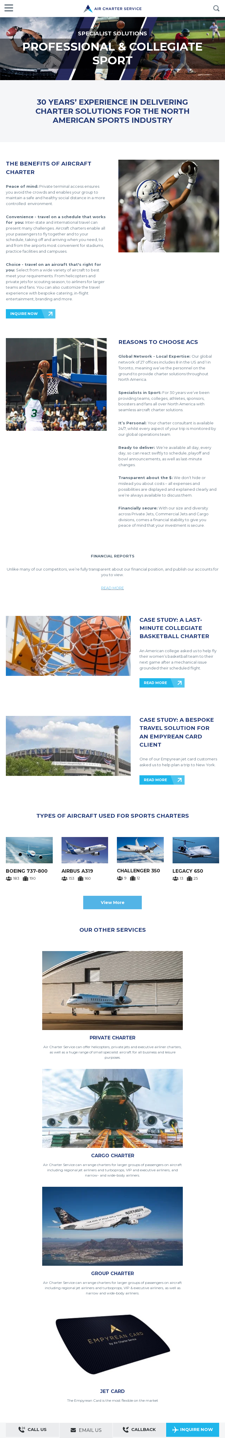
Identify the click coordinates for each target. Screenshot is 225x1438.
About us (32, 1355)
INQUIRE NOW (24, 313)
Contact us (14, 1355)
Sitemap (48, 1355)
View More (112, 902)
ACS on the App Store (166, 1366)
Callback (139, 1430)
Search (216, 8)
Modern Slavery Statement (26, 1363)
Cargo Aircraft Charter (98, 1372)
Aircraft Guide (128, 1372)
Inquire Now (192, 1430)
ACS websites (68, 1355)
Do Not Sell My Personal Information (141, 1363)
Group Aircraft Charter (61, 1372)
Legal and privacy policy (68, 1363)
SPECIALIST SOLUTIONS (113, 33)
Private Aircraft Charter (23, 1372)
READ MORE (113, 587)
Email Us (86, 1430)
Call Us (32, 1430)
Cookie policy (100, 1363)
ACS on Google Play (201, 1366)
